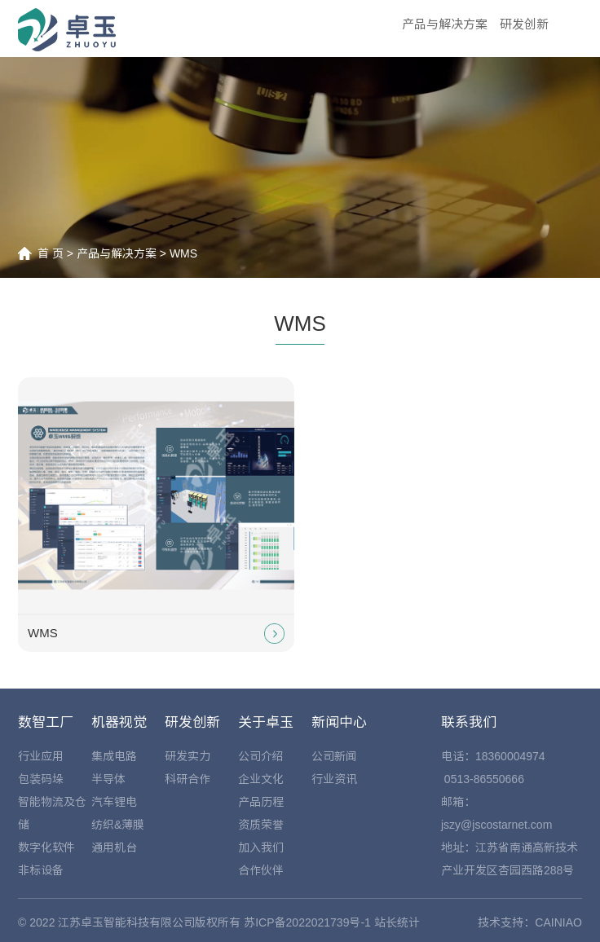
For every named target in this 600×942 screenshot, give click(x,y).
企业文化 (261, 779)
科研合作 (187, 779)
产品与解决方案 (445, 24)
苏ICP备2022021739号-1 (307, 922)
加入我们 (261, 847)
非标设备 (41, 870)
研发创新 (524, 24)
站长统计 (397, 922)
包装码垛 (41, 779)
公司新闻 (334, 756)
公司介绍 (261, 756)
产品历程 (261, 801)
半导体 (108, 779)
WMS (183, 253)
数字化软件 (46, 847)
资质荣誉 (261, 824)
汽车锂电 (114, 801)
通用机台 (114, 847)
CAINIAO (558, 922)
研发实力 (187, 756)
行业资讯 (334, 779)
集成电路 (114, 756)
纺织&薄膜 (117, 824)
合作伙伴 (261, 870)
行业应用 (41, 756)
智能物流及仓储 (52, 813)
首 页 (51, 253)
